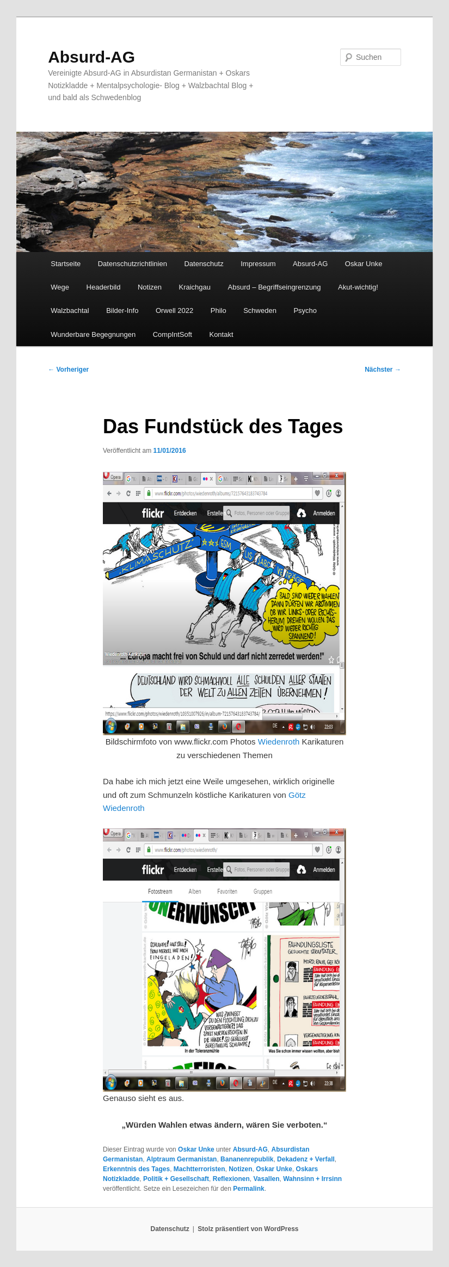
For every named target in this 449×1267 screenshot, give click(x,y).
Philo (218, 310)
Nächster (383, 369)
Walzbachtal (70, 310)
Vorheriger (68, 369)
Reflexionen (231, 1179)
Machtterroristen (199, 1169)
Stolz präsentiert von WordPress (248, 1229)
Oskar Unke (364, 264)
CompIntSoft (172, 334)
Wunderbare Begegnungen (93, 334)
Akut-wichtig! (358, 287)
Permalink (248, 1188)
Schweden (259, 310)
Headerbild (104, 287)
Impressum (258, 264)
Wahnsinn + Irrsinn (312, 1179)
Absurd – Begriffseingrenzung (274, 287)
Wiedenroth (279, 741)
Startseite (66, 264)
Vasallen (266, 1179)
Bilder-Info (122, 310)
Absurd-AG (91, 57)
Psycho (305, 310)
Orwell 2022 (174, 310)
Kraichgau (195, 287)
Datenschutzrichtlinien (132, 264)
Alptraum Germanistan (181, 1159)
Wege (60, 287)
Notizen (150, 287)
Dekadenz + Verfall (306, 1159)
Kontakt (221, 334)
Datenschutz (203, 264)
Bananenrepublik (246, 1159)
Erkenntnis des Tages (136, 1169)
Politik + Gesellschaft (176, 1179)
